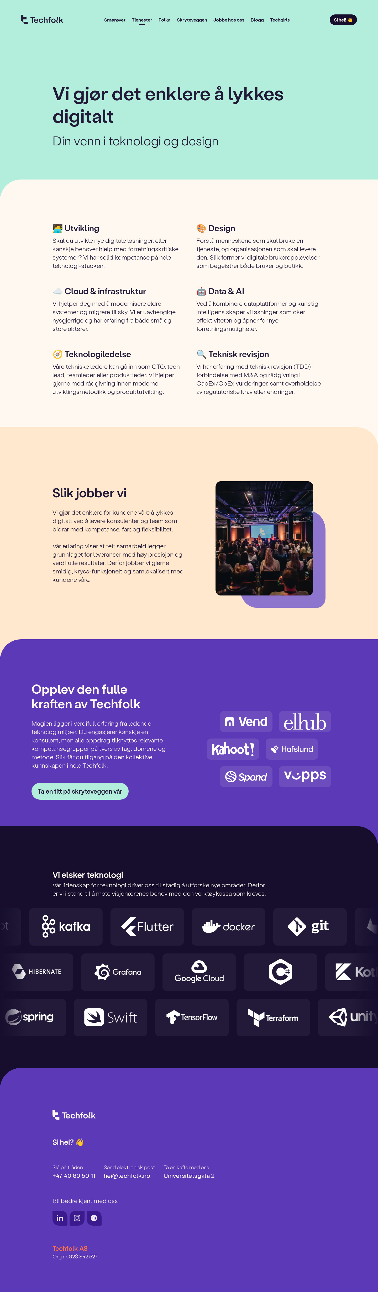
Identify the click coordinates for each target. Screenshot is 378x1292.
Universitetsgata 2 (189, 1175)
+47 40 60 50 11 (73, 1175)
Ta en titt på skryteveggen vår (80, 791)
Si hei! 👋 (343, 19)
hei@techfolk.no (127, 1175)
